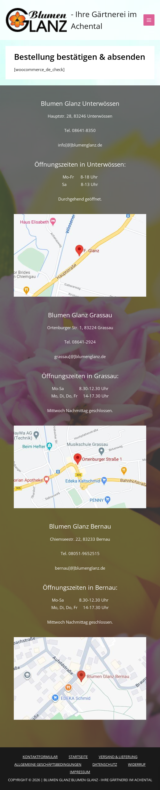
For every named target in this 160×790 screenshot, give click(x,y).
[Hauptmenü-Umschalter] (148, 19)
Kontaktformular (40, 756)
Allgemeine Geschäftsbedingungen (47, 764)
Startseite (78, 756)
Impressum (80, 771)
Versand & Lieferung (118, 756)
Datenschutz (104, 764)
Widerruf (137, 764)
